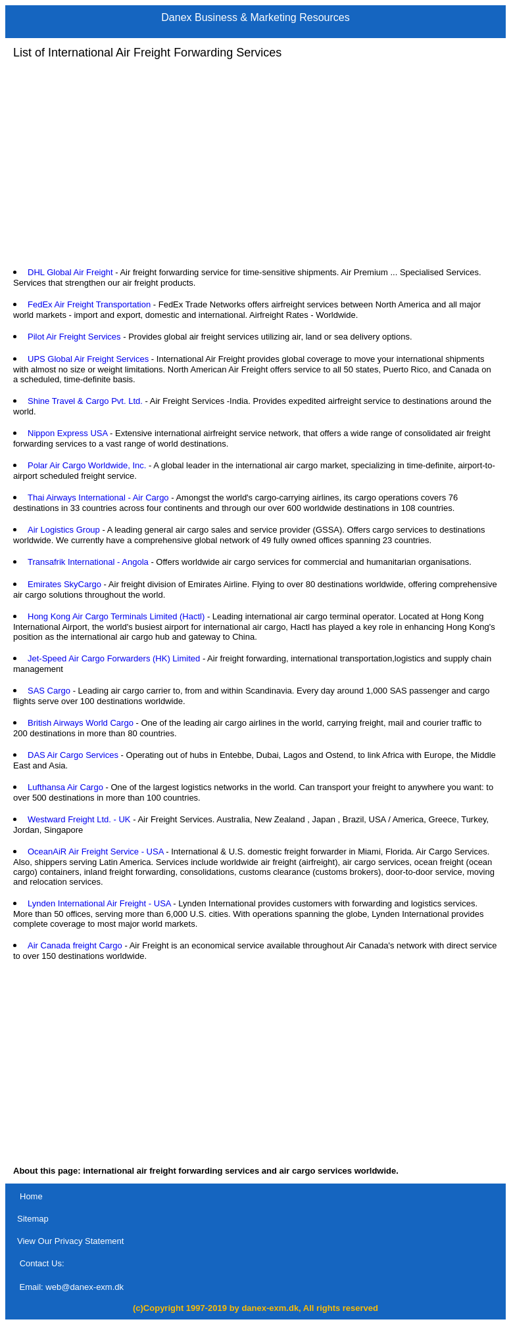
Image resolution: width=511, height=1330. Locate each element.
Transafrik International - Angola (88, 562)
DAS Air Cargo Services (73, 755)
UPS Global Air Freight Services (88, 359)
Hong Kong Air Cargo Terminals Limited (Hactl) (116, 616)
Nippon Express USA (67, 433)
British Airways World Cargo (81, 723)
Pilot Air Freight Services (74, 337)
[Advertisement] (255, 163)
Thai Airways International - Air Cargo (98, 497)
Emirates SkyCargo (64, 584)
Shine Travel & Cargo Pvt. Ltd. (85, 401)
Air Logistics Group (64, 530)
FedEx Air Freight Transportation (89, 304)
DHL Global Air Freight (70, 272)
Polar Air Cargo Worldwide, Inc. (87, 465)
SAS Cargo (49, 691)
